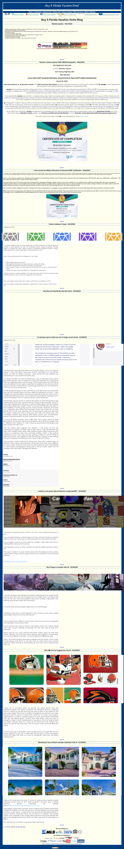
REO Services (78, 12)
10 (11, 826)
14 (21, 826)
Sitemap (92, 12)
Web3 (86, 12)
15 (24, 826)
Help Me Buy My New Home (90, 14)
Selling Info (57, 12)
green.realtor (83, 116)
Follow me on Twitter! (19, 14)
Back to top (62, 59)
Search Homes (67, 12)
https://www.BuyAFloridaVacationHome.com (24, 805)
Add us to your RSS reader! (70, 14)
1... (4, 826)
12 (16, 826)
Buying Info (47, 12)
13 (19, 826)
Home (31, 12)
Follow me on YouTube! (33, 14)
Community (38, 12)
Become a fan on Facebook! (49, 14)
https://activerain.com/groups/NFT (15, 562)
